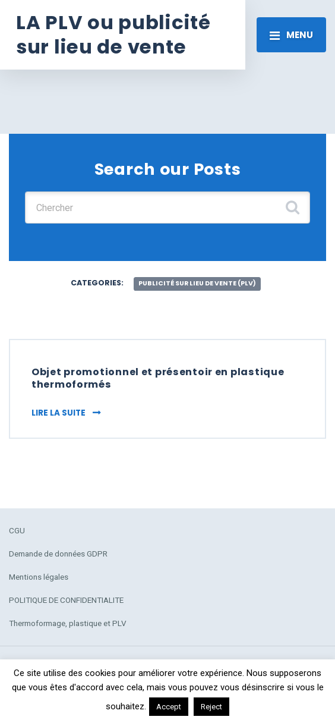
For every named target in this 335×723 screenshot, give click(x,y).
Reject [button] (211, 706)
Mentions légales (38, 576)
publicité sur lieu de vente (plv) (197, 283)
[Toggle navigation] (291, 34)
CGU (17, 530)
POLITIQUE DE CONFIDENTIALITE (66, 600)
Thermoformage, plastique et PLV (68, 623)
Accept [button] (168, 706)
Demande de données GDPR (58, 553)
